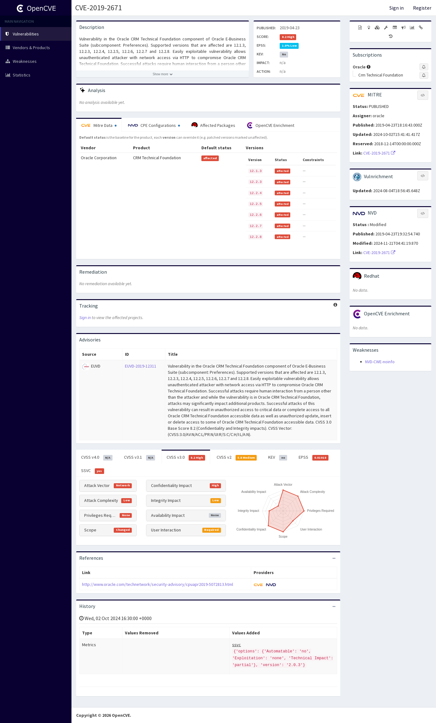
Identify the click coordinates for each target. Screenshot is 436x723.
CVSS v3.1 (139, 457)
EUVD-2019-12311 (140, 366)
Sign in (396, 8)
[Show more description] (162, 74)
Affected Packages (213, 125)
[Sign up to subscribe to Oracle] (424, 66)
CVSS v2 (237, 457)
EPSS (313, 457)
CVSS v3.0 (186, 457)
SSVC (92, 471)
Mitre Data (99, 125)
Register (422, 8)
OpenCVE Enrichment (270, 125)
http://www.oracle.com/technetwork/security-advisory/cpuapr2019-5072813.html (157, 584)
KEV (277, 457)
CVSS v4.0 (96, 457)
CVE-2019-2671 (98, 7)
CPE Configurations (154, 125)
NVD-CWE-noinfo (380, 361)
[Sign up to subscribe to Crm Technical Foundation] (424, 75)
